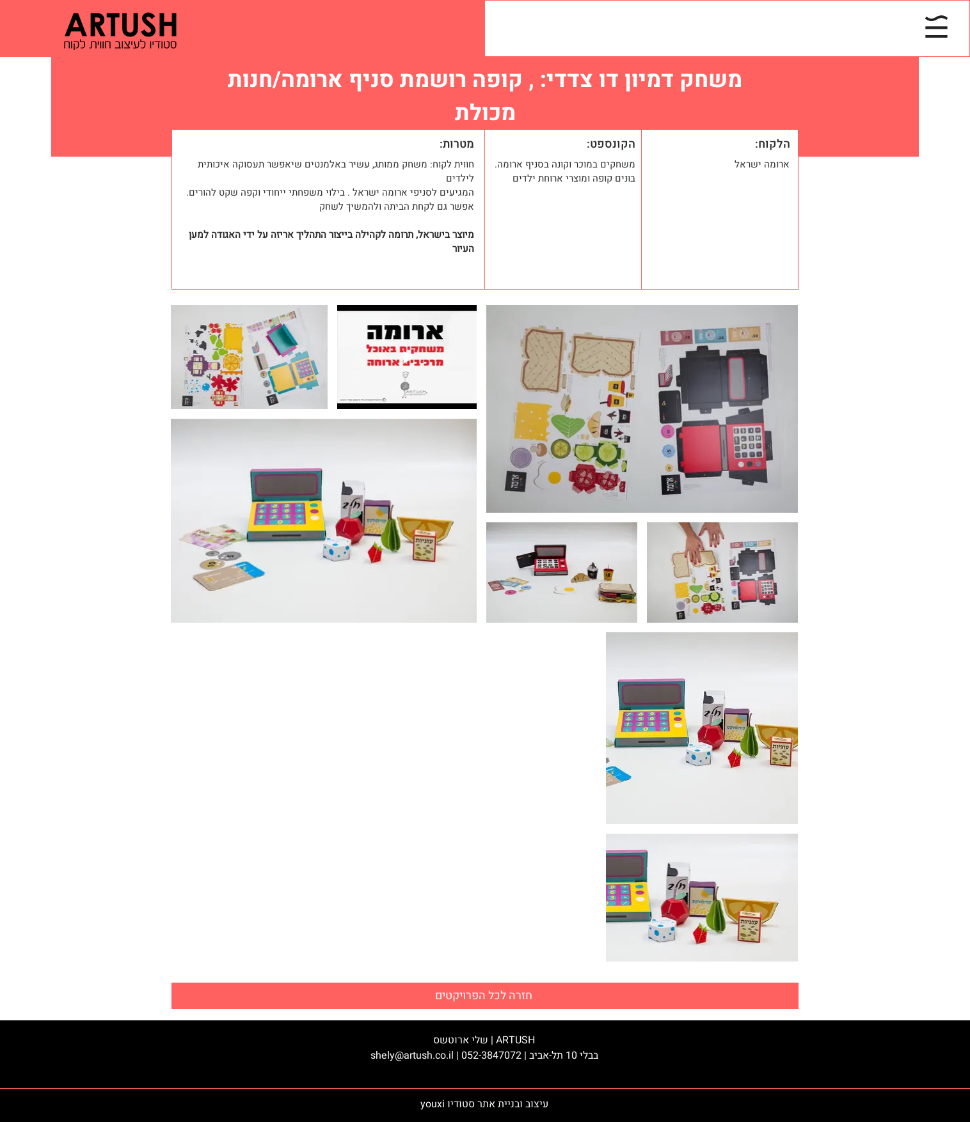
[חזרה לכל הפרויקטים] (485, 996)
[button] (936, 27)
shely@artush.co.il (412, 1055)
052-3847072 (491, 1055)
